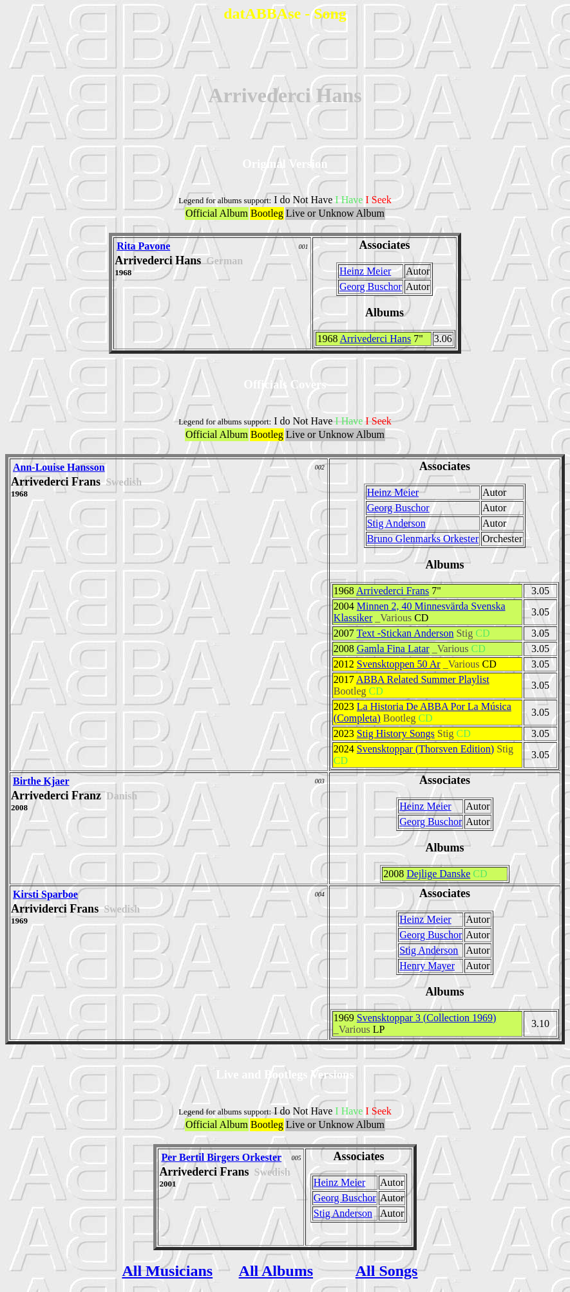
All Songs (387, 1270)
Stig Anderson (396, 523)
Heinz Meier (365, 271)
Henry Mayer (427, 965)
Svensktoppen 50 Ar (399, 664)
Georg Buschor (370, 286)
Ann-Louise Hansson (59, 467)
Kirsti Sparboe (45, 894)
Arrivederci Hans (376, 338)
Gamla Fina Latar (393, 648)
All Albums (276, 1270)
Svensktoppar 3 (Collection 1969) (426, 1017)
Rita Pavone (143, 246)
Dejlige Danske (438, 873)
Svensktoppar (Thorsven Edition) (425, 748)
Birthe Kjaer (41, 781)
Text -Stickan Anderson (405, 633)
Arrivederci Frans (392, 590)
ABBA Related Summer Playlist (422, 679)
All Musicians (167, 1270)
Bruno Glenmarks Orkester (423, 538)
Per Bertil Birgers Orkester (221, 1157)
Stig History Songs (396, 733)
